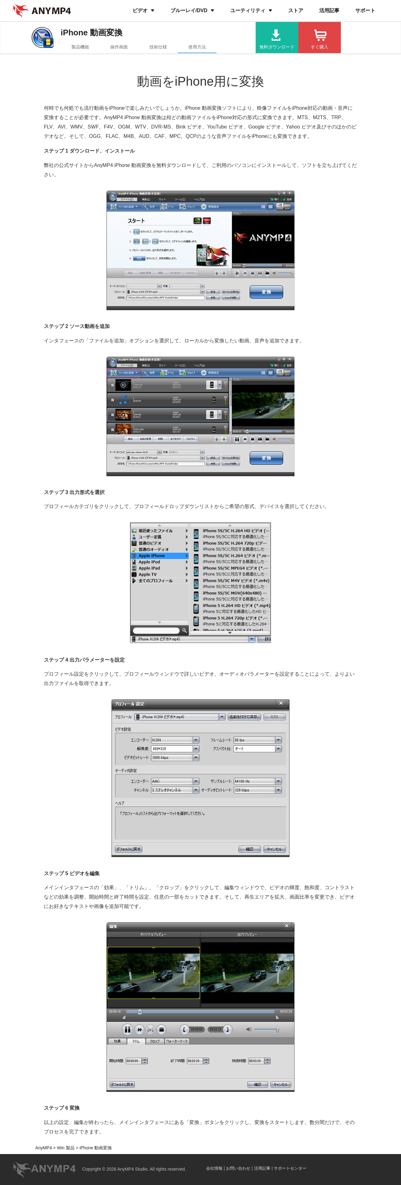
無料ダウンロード (276, 46)
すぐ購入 (319, 46)
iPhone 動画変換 (92, 32)
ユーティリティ (247, 10)
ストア (295, 10)
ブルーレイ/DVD (188, 10)
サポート (365, 10)
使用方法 (197, 46)
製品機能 (80, 46)
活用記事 (329, 10)
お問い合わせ (238, 1168)
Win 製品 (65, 1147)
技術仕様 (158, 46)
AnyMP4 (43, 1147)
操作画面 (119, 46)
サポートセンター (290, 1168)
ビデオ (140, 10)
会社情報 (214, 1168)
